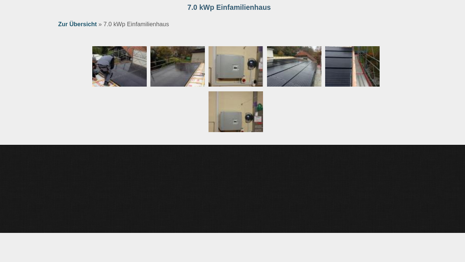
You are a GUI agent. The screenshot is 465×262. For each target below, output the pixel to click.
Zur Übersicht (77, 24)
